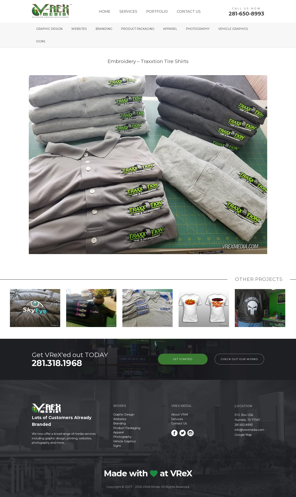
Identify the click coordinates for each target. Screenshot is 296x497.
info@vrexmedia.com (249, 430)
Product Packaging (137, 29)
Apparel (170, 29)
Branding (104, 29)
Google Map (243, 435)
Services (128, 11)
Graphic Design (49, 29)
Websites (79, 29)
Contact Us (189, 11)
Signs (40, 41)
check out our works (239, 359)
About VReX (179, 414)
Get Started (182, 359)
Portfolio (157, 11)
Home (104, 11)
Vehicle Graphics (233, 29)
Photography (198, 29)
